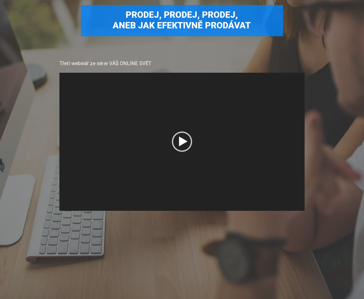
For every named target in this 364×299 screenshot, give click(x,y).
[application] (182, 142)
